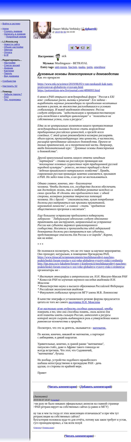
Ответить (37, 428)
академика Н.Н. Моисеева (84, 302)
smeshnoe (99, 67)
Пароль (8, 73)
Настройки (9, 62)
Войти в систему (11, 23)
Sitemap (8, 49)
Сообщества (9, 81)
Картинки (9, 70)
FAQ (6, 97)
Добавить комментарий (95, 386)
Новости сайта (12, 44)
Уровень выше (48, 428)
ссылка (55, 399)
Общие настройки (13, 47)
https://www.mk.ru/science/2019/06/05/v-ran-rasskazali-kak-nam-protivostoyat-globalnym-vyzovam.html (75, 85)
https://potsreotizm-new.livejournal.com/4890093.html (69, 90)
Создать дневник (13, 31)
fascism (72, 67)
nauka (81, 67)
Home (6, 28)
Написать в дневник (14, 34)
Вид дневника (11, 76)
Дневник (8, 68)
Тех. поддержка (12, 99)
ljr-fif (6, 55)
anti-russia (61, 67)
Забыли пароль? (13, 94)
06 (62, 31)
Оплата (8, 52)
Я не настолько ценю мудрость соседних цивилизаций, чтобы (75, 308)
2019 (57, 31)
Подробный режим (16, 36)
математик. (99, 327)
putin (90, 67)
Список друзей (12, 65)
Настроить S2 (10, 86)
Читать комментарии (62, 386)
